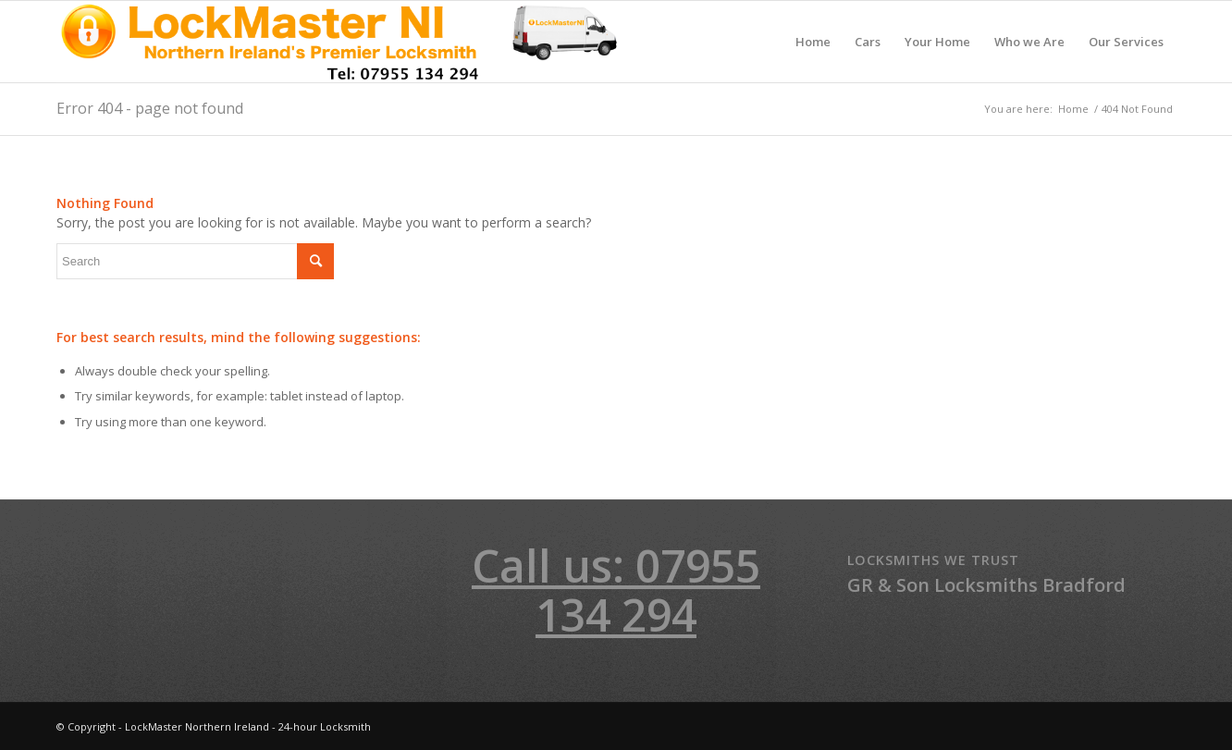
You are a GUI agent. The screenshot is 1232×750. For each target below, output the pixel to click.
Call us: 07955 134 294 (616, 590)
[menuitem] (813, 41)
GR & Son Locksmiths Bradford (986, 584)
